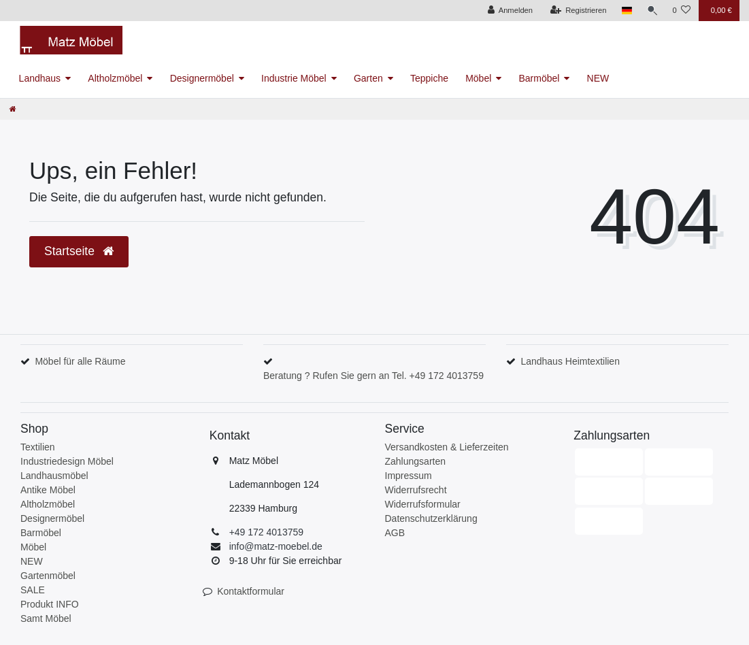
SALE (32, 589)
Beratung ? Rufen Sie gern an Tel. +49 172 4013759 (373, 375)
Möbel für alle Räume (80, 361)
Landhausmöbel (54, 475)
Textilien (37, 447)
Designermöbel (202, 78)
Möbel (478, 78)
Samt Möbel (45, 618)
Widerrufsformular (423, 504)
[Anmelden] (508, 10)
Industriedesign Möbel (67, 461)
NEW (598, 78)
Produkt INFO (49, 604)
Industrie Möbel (294, 78)
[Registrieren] (576, 10)
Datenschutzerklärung (431, 518)
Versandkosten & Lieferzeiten (447, 447)
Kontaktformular (250, 591)
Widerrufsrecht (416, 489)
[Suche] (651, 10)
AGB (395, 532)
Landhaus (40, 78)
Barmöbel (538, 78)
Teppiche (429, 78)
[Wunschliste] (681, 10)
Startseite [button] (79, 251)
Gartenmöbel (48, 575)
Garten (368, 78)
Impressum (408, 475)
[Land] (624, 10)
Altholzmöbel (115, 78)
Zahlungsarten (415, 461)
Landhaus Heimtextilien (570, 361)
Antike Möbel (48, 489)
